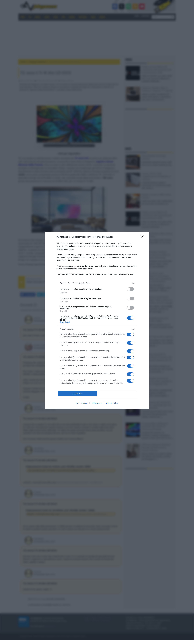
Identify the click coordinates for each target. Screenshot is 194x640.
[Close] (143, 237)
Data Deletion (81, 403)
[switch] (130, 289)
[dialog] (97, 320)
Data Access (97, 403)
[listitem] (97, 283)
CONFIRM (77, 394)
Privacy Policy (112, 403)
